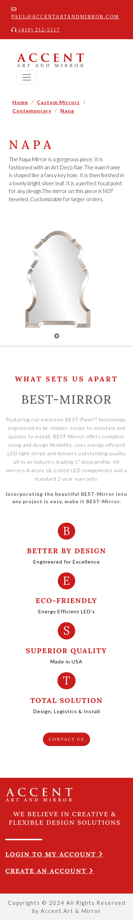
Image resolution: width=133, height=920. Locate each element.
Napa (67, 111)
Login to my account (54, 854)
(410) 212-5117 (35, 29)
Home (20, 102)
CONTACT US (66, 739)
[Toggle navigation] (27, 77)
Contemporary (31, 111)
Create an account (49, 871)
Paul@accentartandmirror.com (65, 13)
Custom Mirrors (58, 102)
